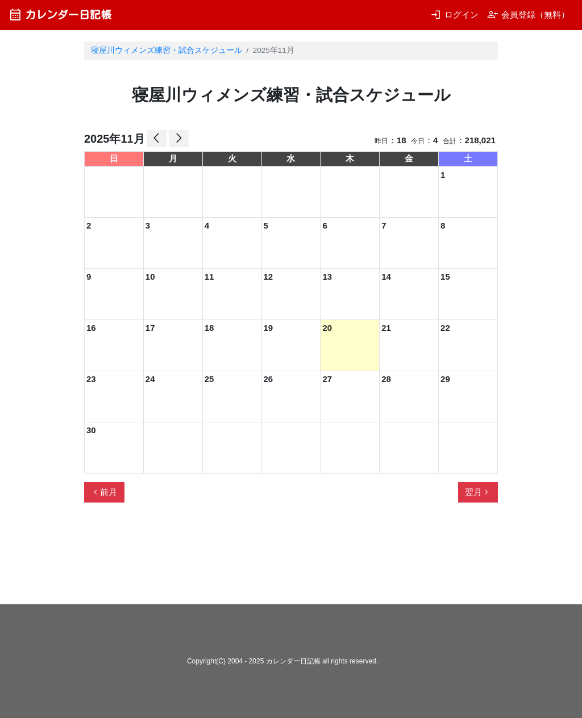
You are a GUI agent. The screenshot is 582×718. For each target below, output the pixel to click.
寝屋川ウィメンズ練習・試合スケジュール (166, 50)
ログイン (454, 14)
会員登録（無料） (528, 14)
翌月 (478, 492)
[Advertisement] (291, 558)
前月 (104, 492)
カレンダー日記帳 (60, 14)
